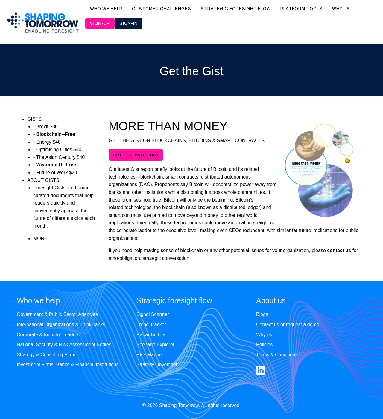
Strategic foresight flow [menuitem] (236, 9)
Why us (264, 334)
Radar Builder (151, 334)
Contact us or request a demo (287, 324)
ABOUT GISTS (43, 180)
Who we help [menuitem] (106, 9)
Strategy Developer (156, 364)
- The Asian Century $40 (59, 157)
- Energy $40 (47, 142)
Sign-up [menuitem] (100, 23)
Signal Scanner (152, 314)
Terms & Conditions (277, 354)
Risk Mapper (149, 354)
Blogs (262, 314)
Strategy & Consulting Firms (46, 354)
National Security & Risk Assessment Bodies (64, 344)
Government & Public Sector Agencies (57, 314)
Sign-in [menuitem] (129, 23)
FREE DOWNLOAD (136, 155)
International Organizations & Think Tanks (61, 324)
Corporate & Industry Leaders (48, 334)
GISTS (34, 119)
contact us (339, 250)
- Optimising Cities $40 (57, 149)
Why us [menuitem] (341, 9)
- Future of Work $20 (55, 172)
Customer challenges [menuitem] (161, 9)
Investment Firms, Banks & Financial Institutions (68, 364)
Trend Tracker (151, 324)
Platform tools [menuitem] (301, 9)
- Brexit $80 (45, 126)
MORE (40, 238)
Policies (264, 344)
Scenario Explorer (155, 344)
